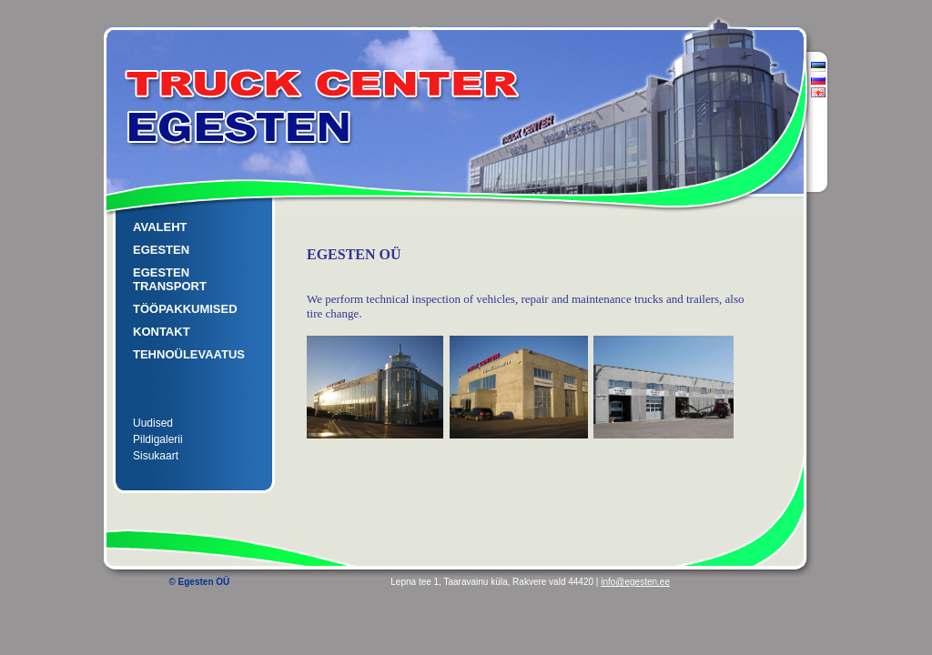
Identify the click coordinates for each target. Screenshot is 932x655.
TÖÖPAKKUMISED (185, 309)
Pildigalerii (158, 439)
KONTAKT (161, 331)
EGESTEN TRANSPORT (170, 279)
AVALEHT (160, 227)
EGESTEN (161, 250)
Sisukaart (155, 455)
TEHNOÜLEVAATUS (189, 354)
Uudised (153, 423)
